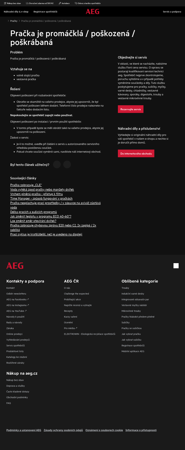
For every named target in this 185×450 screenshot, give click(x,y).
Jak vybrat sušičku (131, 339)
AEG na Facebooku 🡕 (17, 299)
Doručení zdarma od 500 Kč (40, 3)
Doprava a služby (15, 385)
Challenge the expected (76, 293)
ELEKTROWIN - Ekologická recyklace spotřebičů (89, 333)
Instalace (64, 3)
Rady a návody (14, 322)
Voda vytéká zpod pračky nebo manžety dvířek (42, 189)
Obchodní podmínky (17, 397)
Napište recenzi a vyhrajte (78, 305)
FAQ (8, 402)
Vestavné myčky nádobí (134, 305)
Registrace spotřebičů (133, 345)
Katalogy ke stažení (16, 356)
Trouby (125, 287)
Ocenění (68, 322)
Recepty (68, 310)
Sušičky (126, 322)
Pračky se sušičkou (132, 328)
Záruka (10, 328)
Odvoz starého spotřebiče (87, 3)
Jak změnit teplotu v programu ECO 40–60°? (40, 216)
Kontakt (10, 287)
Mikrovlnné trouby (131, 310)
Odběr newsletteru (16, 293)
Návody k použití (15, 316)
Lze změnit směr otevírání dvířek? (33, 221)
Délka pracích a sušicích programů (33, 212)
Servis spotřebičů (15, 345)
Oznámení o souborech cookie (104, 430)
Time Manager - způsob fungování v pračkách (41, 198)
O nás (67, 287)
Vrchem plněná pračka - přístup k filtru (36, 194)
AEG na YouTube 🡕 (16, 310)
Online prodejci (14, 333)
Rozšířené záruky (15, 362)
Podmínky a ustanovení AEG (23, 430)
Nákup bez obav (12, 3)
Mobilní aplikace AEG (133, 351)
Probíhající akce (72, 299)
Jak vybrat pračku (131, 333)
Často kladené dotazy (17, 391)
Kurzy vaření (70, 316)
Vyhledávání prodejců (18, 339)
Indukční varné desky (133, 293)
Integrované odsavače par (135, 299)
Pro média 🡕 (70, 328)
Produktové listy (15, 351)
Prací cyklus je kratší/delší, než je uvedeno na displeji (46, 234)
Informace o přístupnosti (141, 430)
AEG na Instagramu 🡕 (17, 305)
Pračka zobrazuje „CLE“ (26, 185)
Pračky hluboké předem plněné (138, 316)
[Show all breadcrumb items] (5, 20)
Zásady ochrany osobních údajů (63, 430)
